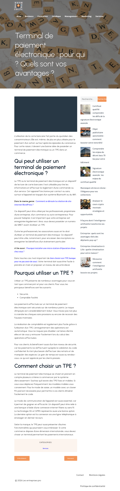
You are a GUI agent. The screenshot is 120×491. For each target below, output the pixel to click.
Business (29, 16)
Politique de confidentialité (92, 486)
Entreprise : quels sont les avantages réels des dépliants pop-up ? (92, 236)
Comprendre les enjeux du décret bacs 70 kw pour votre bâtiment (92, 155)
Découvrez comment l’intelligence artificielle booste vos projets (92, 266)
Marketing (86, 16)
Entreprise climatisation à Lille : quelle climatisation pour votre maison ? (92, 249)
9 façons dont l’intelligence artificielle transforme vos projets (93, 224)
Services (99, 16)
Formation (43, 16)
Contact (80, 475)
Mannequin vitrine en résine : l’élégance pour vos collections (93, 191)
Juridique (56, 16)
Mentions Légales (97, 475)
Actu (19, 16)
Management (71, 16)
